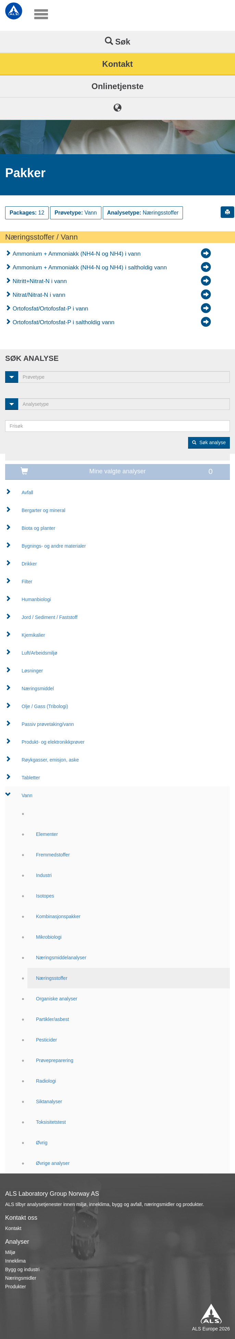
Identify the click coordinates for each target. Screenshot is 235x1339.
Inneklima (15, 1261)
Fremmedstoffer (53, 854)
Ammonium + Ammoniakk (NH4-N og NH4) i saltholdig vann (89, 267)
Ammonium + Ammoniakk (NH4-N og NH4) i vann (75, 254)
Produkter (15, 1286)
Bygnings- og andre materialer (54, 546)
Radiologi (46, 1081)
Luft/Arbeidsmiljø (39, 653)
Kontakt (117, 64)
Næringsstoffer (51, 978)
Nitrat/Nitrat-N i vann (38, 295)
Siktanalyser (49, 1101)
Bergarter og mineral (43, 510)
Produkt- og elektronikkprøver (53, 742)
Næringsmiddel (38, 688)
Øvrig (41, 1142)
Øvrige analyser (53, 1163)
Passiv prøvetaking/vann (48, 724)
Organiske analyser (56, 998)
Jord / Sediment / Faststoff (49, 617)
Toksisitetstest (51, 1122)
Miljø (10, 1252)
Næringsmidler (20, 1278)
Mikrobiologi (49, 937)
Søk (118, 41)
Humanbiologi (36, 599)
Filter (27, 581)
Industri (44, 875)
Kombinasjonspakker (58, 916)
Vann (27, 795)
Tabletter (31, 777)
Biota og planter (38, 528)
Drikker (29, 564)
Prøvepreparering (54, 1060)
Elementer (47, 834)
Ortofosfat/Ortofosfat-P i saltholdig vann (62, 322)
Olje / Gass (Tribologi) (45, 706)
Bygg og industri (22, 1269)
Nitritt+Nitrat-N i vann (39, 281)
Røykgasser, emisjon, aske (50, 760)
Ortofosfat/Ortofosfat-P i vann (49, 308)
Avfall (27, 492)
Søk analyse (209, 442)
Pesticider (46, 1040)
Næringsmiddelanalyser (61, 957)
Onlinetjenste (117, 86)
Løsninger (32, 670)
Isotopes (45, 896)
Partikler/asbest (52, 1019)
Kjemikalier (33, 635)
